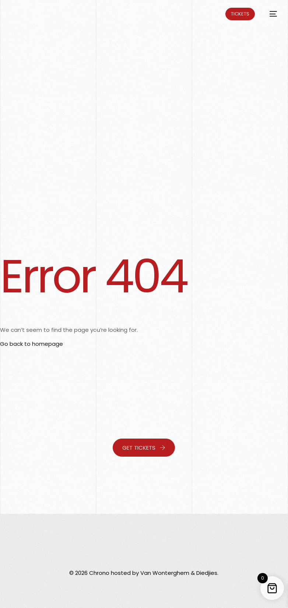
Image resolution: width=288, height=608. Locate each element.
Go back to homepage (31, 344)
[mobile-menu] (269, 14)
